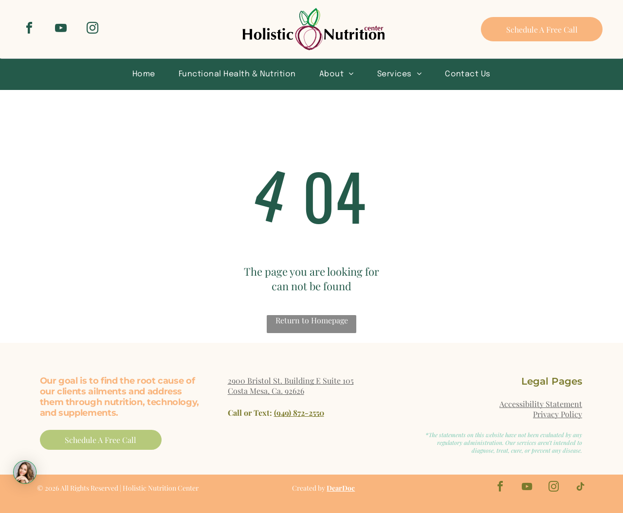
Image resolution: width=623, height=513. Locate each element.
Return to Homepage (311, 320)
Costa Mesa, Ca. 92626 (266, 391)
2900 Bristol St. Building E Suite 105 (291, 380)
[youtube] (61, 29)
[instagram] (92, 29)
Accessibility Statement (540, 404)
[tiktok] (580, 488)
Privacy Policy (557, 414)
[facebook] (29, 29)
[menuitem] (144, 73)
